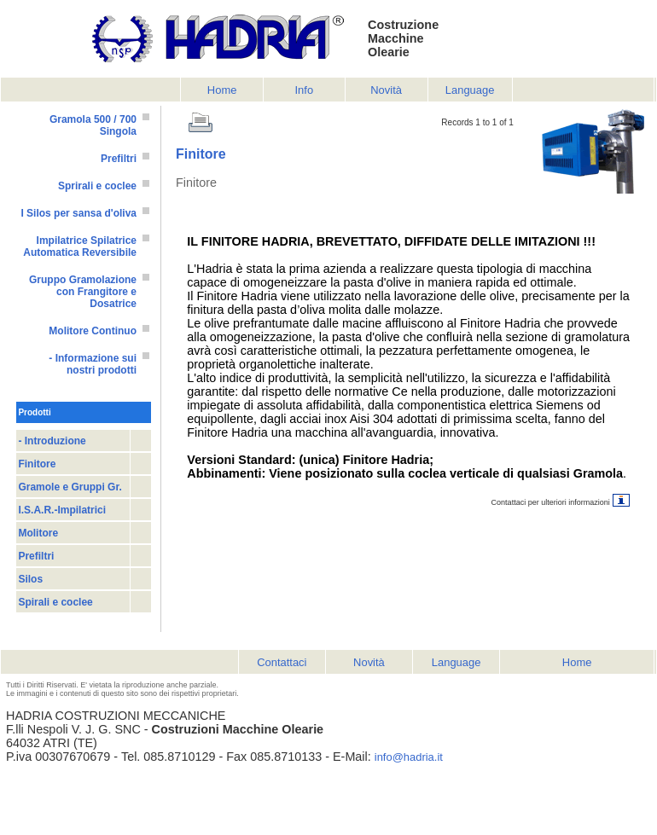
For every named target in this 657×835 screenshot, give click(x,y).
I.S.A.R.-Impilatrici (62, 510)
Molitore (38, 533)
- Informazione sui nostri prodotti (93, 364)
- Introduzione (51, 441)
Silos (30, 579)
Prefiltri (119, 159)
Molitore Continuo (93, 331)
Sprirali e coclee (97, 186)
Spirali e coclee (55, 602)
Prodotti (34, 412)
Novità (386, 90)
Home (222, 90)
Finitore (36, 464)
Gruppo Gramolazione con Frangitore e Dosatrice (83, 292)
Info (304, 90)
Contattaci (281, 662)
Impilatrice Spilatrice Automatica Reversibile (80, 246)
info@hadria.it (409, 757)
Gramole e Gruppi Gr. (69, 487)
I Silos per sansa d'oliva (78, 213)
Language (470, 90)
